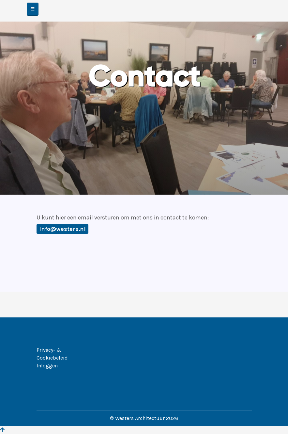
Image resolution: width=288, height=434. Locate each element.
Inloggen (47, 365)
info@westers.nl (62, 229)
